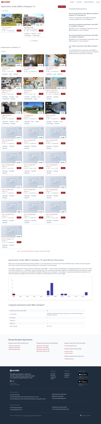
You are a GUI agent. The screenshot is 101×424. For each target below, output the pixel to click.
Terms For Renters (31, 415)
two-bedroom (84, 39)
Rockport (37, 251)
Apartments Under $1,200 (43, 351)
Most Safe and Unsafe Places (59, 394)
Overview (52, 375)
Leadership (53, 377)
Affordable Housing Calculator (59, 407)
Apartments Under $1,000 (43, 349)
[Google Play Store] (83, 382)
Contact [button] (19, 30)
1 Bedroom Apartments (14, 345)
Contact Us (67, 373)
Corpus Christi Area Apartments (27, 251)
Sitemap (66, 377)
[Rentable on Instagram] (14, 381)
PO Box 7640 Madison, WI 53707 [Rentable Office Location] (14, 384)
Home (18, 251)
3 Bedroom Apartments (14, 349)
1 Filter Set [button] (62, 6)
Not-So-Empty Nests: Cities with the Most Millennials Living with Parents (28, 399)
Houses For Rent (68, 351)
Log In (98, 2)
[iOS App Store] (83, 375)
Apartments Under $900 (43, 347)
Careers (72, 2)
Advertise (66, 375)
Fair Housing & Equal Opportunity (60, 409)
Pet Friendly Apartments (70, 345)
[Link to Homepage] (6, 2)
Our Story (52, 373)
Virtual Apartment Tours (16, 409)
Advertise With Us (89, 2)
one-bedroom (83, 28)
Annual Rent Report (15, 394)
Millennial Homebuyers (58, 396)
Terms (24, 415)
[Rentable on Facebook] (11, 381)
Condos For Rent (68, 353)
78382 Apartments (69, 359)
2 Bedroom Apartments (14, 347)
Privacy (39, 415)
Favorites (79, 2)
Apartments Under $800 (43, 345)
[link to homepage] (29, 370)
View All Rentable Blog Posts (59, 398)
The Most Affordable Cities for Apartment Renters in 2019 (24, 397)
